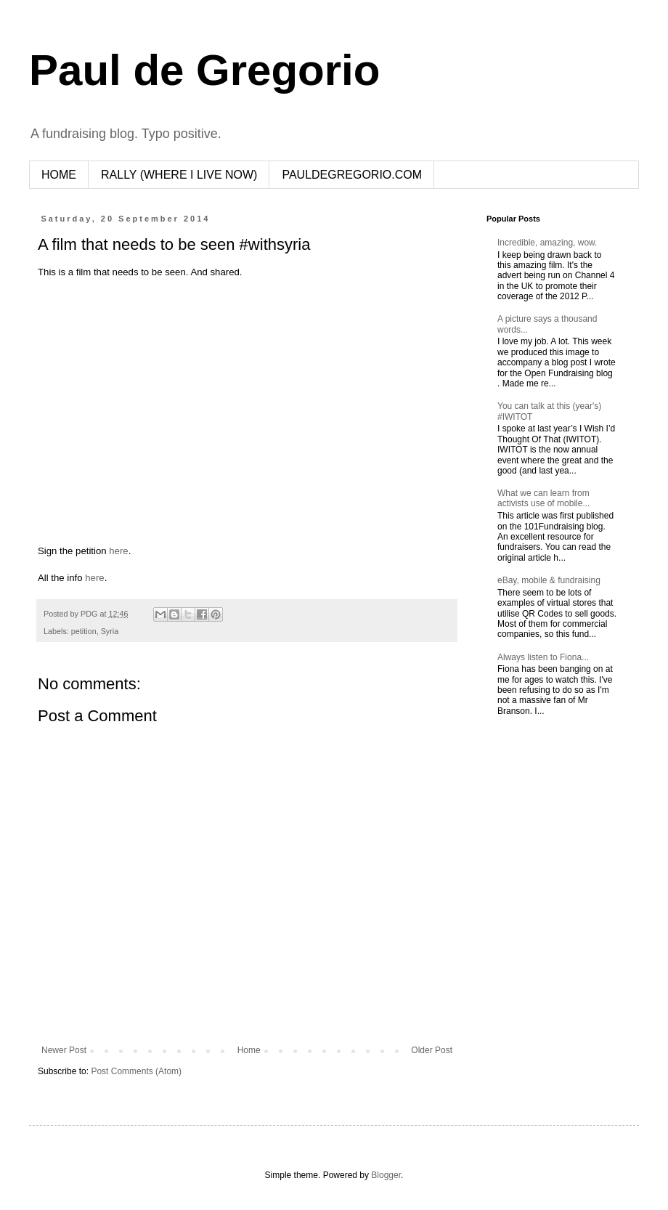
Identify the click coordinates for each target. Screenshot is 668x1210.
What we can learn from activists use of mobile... (543, 498)
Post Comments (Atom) (136, 1071)
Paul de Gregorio (204, 70)
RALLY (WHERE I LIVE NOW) (179, 174)
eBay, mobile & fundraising (548, 580)
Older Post (431, 1050)
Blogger (386, 1175)
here (118, 550)
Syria (110, 631)
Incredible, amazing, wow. (547, 242)
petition (84, 631)
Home (249, 1050)
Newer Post (63, 1050)
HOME (58, 174)
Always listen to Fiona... (543, 657)
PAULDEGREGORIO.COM (352, 174)
